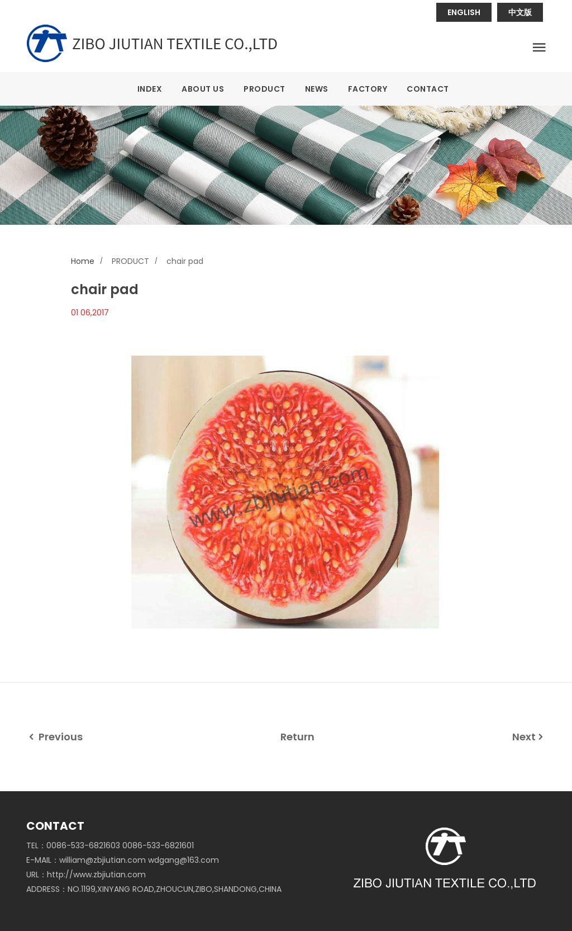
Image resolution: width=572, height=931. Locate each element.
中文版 (520, 12)
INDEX (150, 88)
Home (82, 261)
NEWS (316, 88)
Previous (54, 737)
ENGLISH (463, 12)
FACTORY (368, 88)
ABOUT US (203, 88)
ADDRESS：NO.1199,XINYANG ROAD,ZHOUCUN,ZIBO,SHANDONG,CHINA (154, 889)
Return (297, 737)
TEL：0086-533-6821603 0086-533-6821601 (110, 845)
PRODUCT (264, 88)
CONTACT (428, 88)
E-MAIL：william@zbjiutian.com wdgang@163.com (122, 860)
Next (529, 737)
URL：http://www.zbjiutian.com (86, 874)
